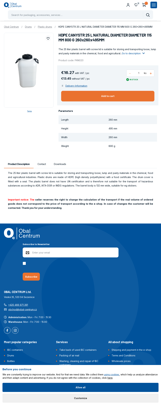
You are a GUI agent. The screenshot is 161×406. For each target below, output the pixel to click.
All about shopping (120, 342)
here (110, 377)
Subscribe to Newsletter (36, 244)
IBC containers (15, 349)
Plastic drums (45, 26)
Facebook (7, 330)
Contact (42, 164)
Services (62, 342)
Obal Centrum (11, 26)
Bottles (11, 361)
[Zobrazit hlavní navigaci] (153, 5)
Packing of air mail (69, 355)
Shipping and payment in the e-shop (131, 349)
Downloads (60, 164)
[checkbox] (25, 263)
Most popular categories (20, 342)
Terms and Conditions (123, 355)
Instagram (15, 330)
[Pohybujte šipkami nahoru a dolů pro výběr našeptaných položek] (80, 14)
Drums (28, 26)
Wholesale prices (121, 361)
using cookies (111, 374)
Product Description (19, 164)
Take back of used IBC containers (78, 349)
